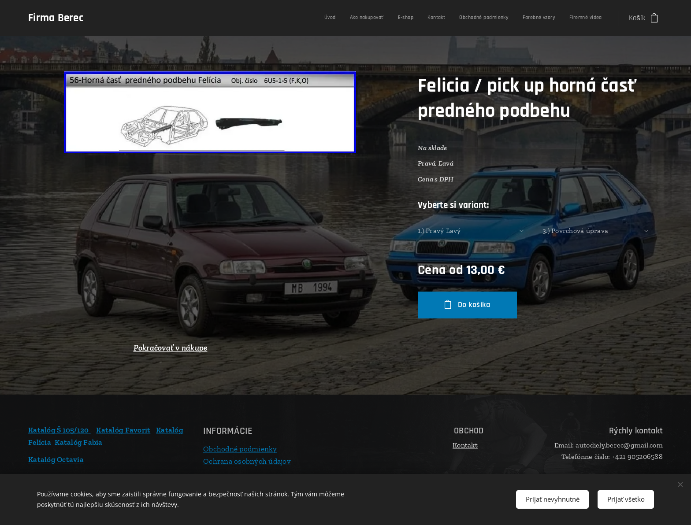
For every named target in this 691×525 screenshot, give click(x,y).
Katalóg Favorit (123, 429)
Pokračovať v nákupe (171, 348)
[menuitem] (511, 18)
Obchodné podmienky (240, 448)
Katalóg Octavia (56, 459)
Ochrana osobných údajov (247, 460)
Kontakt (465, 445)
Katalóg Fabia (78, 441)
